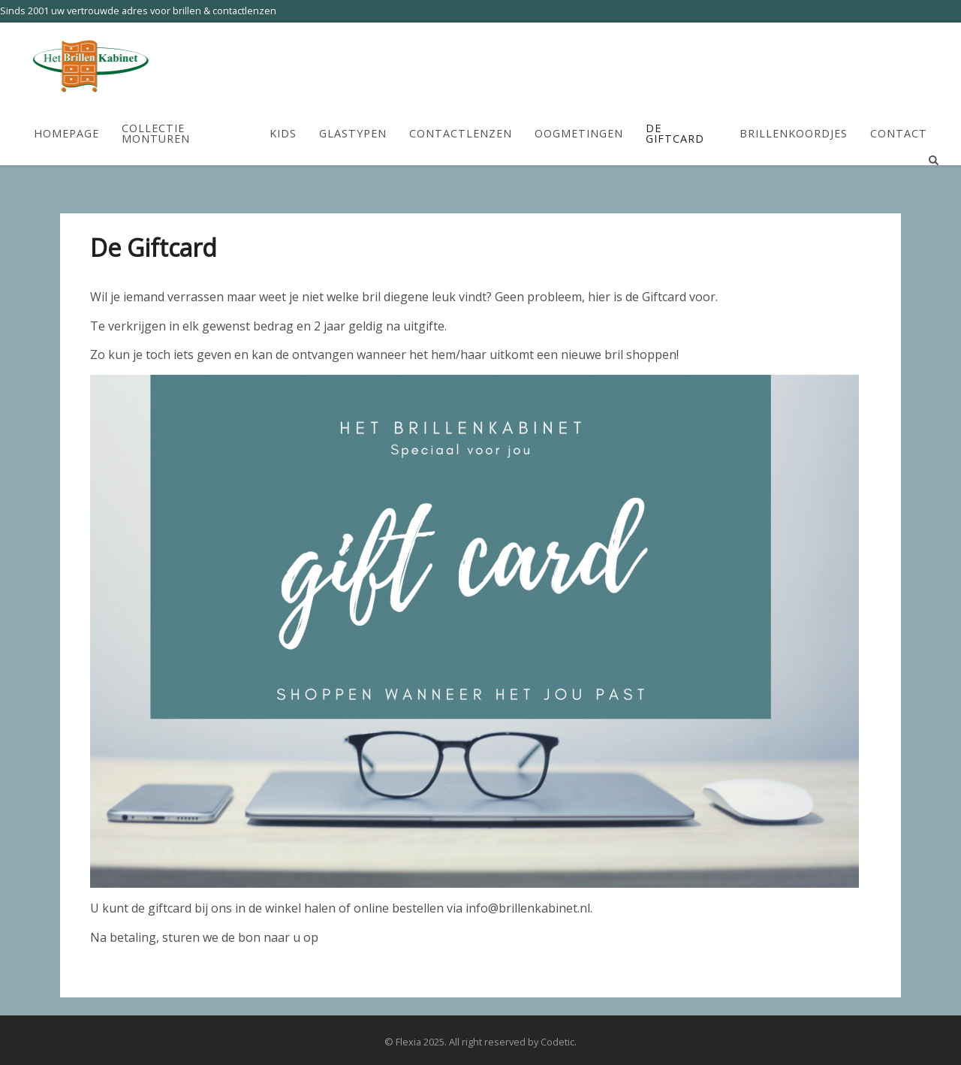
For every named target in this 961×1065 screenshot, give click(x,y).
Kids (283, 133)
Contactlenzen (460, 133)
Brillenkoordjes (794, 133)
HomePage (66, 133)
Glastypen (353, 133)
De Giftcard (675, 134)
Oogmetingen (579, 133)
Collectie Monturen (156, 134)
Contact (898, 133)
